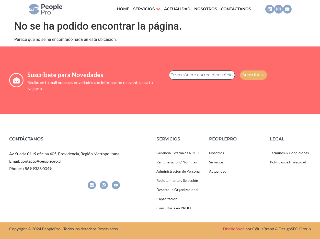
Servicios (146, 9)
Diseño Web (234, 228)
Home (123, 8)
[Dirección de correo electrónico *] (202, 75)
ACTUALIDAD (177, 8)
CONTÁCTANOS (236, 8)
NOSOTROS (205, 8)
